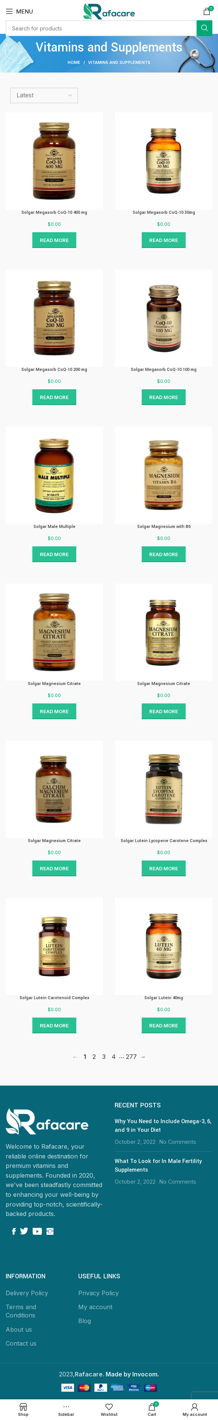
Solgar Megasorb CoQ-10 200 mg (54, 369)
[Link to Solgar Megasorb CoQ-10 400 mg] (54, 161)
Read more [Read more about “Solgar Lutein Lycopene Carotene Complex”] (163, 868)
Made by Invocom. (132, 1374)
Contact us (21, 1343)
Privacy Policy (98, 1293)
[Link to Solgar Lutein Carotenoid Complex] (54, 946)
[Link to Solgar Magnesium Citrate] (54, 632)
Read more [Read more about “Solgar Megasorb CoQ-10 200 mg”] (54, 397)
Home (74, 62)
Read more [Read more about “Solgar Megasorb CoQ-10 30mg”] (163, 240)
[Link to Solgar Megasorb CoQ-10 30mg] (163, 161)
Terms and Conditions (21, 1311)
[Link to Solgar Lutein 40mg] (163, 946)
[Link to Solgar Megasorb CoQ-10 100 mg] (163, 318)
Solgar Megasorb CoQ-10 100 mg (164, 369)
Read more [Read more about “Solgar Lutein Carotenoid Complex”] (54, 1025)
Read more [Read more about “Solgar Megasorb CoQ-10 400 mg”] (54, 240)
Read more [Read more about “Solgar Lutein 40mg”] (163, 1025)
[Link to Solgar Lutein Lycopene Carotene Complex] (163, 789)
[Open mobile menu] (19, 11)
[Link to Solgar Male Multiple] (54, 475)
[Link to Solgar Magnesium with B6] (163, 475)
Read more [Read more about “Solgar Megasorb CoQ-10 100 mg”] (163, 397)
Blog (84, 1321)
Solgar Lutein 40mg (163, 998)
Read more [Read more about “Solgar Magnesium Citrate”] (54, 711)
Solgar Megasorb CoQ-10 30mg (164, 212)
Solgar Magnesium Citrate (54, 684)
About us (19, 1329)
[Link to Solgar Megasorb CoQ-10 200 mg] (54, 318)
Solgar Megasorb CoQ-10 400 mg (54, 212)
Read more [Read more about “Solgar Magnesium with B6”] (163, 554)
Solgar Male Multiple (54, 526)
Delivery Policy (27, 1293)
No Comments (177, 1142)
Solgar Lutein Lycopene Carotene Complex (164, 841)
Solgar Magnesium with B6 (164, 526)
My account (95, 1307)
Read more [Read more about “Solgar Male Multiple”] (54, 554)
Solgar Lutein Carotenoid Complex (54, 998)
